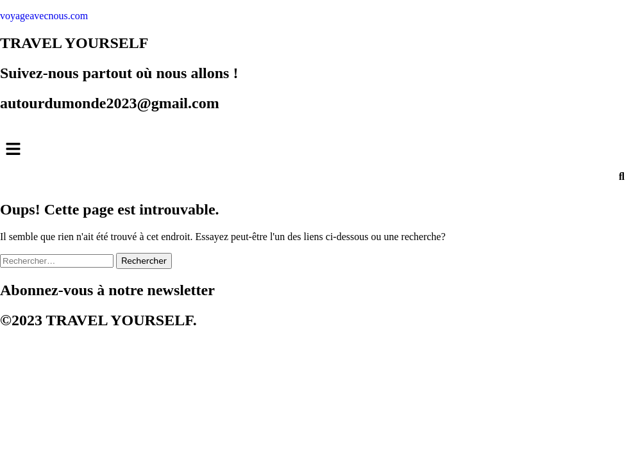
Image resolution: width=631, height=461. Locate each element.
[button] (315, 150)
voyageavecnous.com (44, 15)
